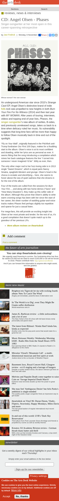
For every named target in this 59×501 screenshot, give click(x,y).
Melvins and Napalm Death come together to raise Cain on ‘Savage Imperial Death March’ (35, 378)
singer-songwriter (11, 122)
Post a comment (10, 242)
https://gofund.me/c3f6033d (44, 261)
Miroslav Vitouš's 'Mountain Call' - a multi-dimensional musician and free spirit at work (32, 354)
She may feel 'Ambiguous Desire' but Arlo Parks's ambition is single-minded (35, 390)
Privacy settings (38, 476)
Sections (15, 9)
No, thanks (22, 496)
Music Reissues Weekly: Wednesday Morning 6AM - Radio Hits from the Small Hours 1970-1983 (34, 341)
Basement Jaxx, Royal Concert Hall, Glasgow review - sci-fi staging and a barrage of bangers (34, 365)
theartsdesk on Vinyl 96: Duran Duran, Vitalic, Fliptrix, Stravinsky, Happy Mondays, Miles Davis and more (35, 404)
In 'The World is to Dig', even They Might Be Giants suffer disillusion (33, 303)
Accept (6, 496)
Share (43, 35)
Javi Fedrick (9, 35)
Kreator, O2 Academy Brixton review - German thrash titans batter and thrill (34, 429)
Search (44, 9)
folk (3, 108)
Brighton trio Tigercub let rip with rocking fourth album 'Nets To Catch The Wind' (35, 292)
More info (16, 490)
